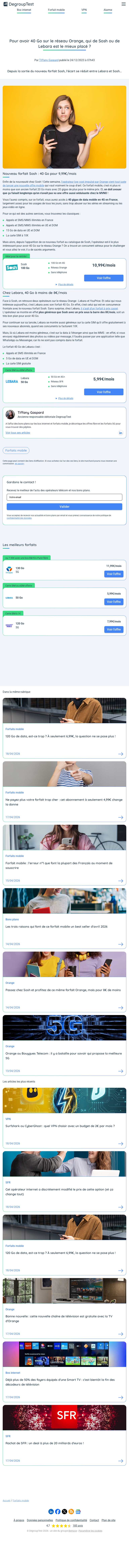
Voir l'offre (114, 574)
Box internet (24, 9)
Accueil (6, 1500)
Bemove (73, 1530)
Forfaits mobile (16, 450)
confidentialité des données (19, 518)
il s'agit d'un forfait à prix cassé (99, 308)
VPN (84, 9)
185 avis (78, 1525)
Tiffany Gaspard (49, 60)
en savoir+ (19, 463)
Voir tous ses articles (18, 432)
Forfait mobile (56, 9)
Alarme (108, 9)
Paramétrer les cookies (90, 1530)
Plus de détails (65, 284)
